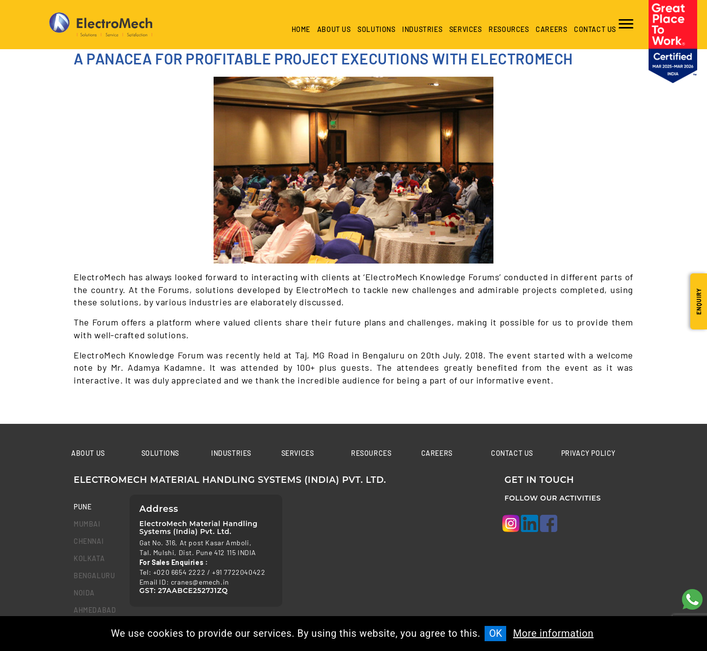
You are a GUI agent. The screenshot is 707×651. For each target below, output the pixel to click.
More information (553, 633)
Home (301, 29)
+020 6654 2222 (179, 572)
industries (422, 29)
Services (465, 29)
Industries (231, 453)
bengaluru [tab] (94, 575)
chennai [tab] (89, 541)
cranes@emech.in (200, 582)
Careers (551, 29)
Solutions (376, 29)
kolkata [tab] (89, 558)
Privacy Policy (588, 453)
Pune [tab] (82, 507)
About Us (334, 29)
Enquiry (698, 301)
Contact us (595, 29)
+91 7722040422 (238, 572)
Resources (509, 29)
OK (495, 633)
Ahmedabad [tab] (94, 610)
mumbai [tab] (87, 524)
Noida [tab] (84, 593)
